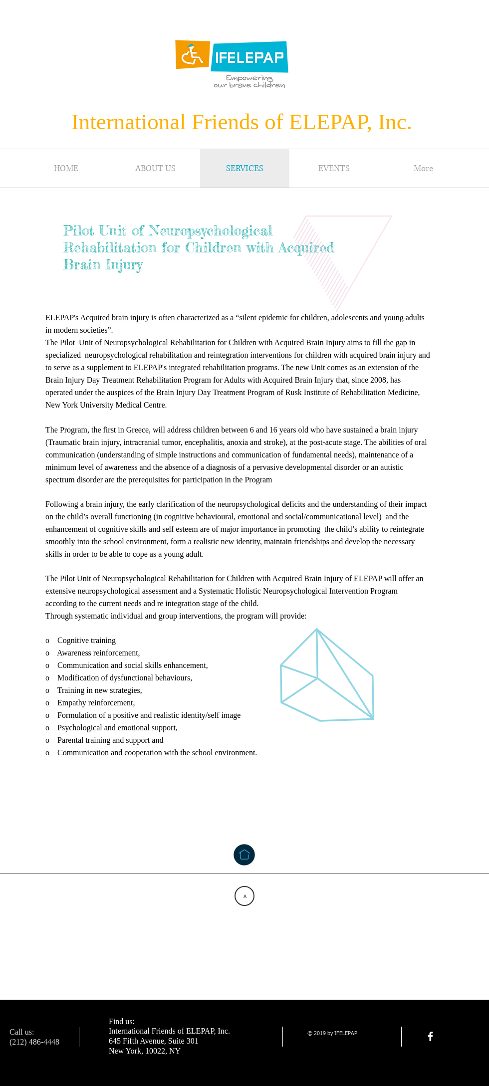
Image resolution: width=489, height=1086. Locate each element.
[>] (244, 896)
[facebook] (430, 1036)
